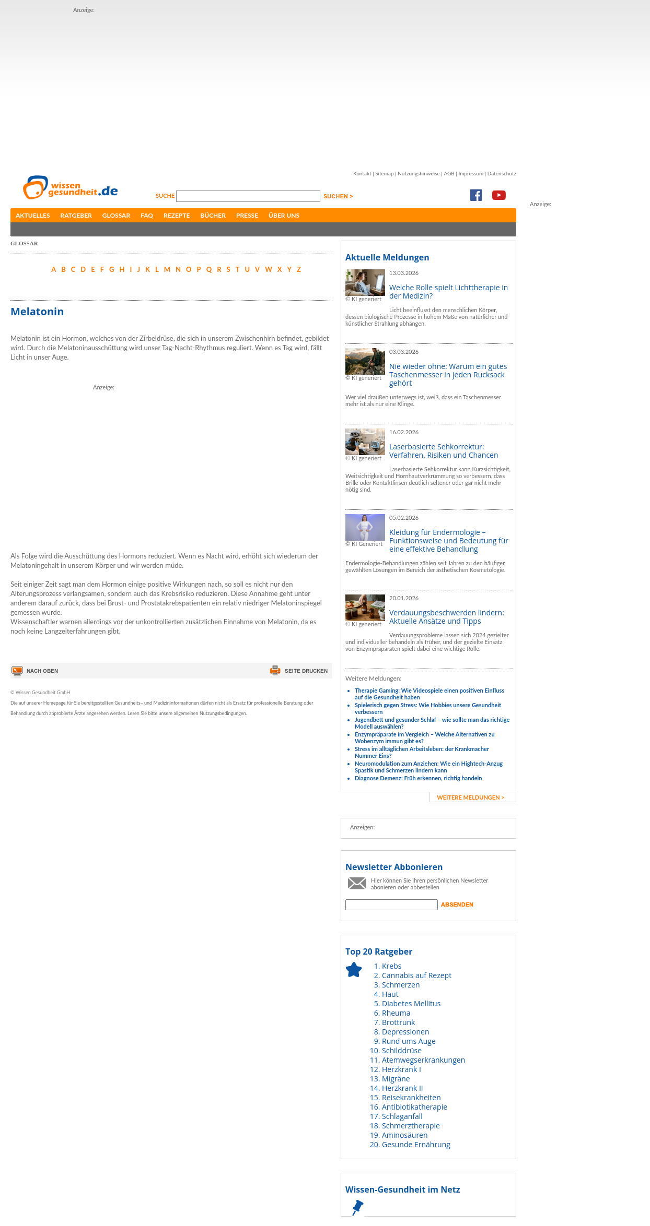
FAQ (147, 215)
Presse (247, 215)
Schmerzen (401, 985)
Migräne (396, 1079)
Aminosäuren (405, 1135)
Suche (166, 195)
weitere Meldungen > (470, 797)
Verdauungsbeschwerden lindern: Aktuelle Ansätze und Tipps (446, 617)
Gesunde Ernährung (416, 1144)
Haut (390, 994)
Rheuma (396, 1013)
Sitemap (384, 173)
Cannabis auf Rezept (416, 975)
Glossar (116, 215)
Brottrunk (398, 1022)
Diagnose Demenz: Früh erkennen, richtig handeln (418, 778)
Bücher (213, 215)
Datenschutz (502, 173)
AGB (449, 173)
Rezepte (177, 215)
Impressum (470, 173)
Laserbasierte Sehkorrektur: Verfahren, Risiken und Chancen (443, 451)
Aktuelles (33, 215)
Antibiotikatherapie (414, 1107)
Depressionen (406, 1032)
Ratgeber (76, 215)
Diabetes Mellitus (411, 1003)
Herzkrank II (402, 1088)
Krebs (391, 966)
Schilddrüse (402, 1050)
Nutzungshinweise (419, 173)
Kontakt (362, 173)
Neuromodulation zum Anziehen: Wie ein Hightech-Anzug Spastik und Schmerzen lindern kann (429, 766)
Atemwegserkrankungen (423, 1060)
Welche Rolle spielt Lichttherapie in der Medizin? (448, 291)
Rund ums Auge (409, 1041)
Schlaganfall (402, 1116)
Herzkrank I (401, 1069)
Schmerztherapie (411, 1125)
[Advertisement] (237, 88)
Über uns (284, 215)
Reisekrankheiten (411, 1097)
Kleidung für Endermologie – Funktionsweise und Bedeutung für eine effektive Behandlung (448, 540)
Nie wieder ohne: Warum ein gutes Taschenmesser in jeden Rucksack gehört (448, 374)
